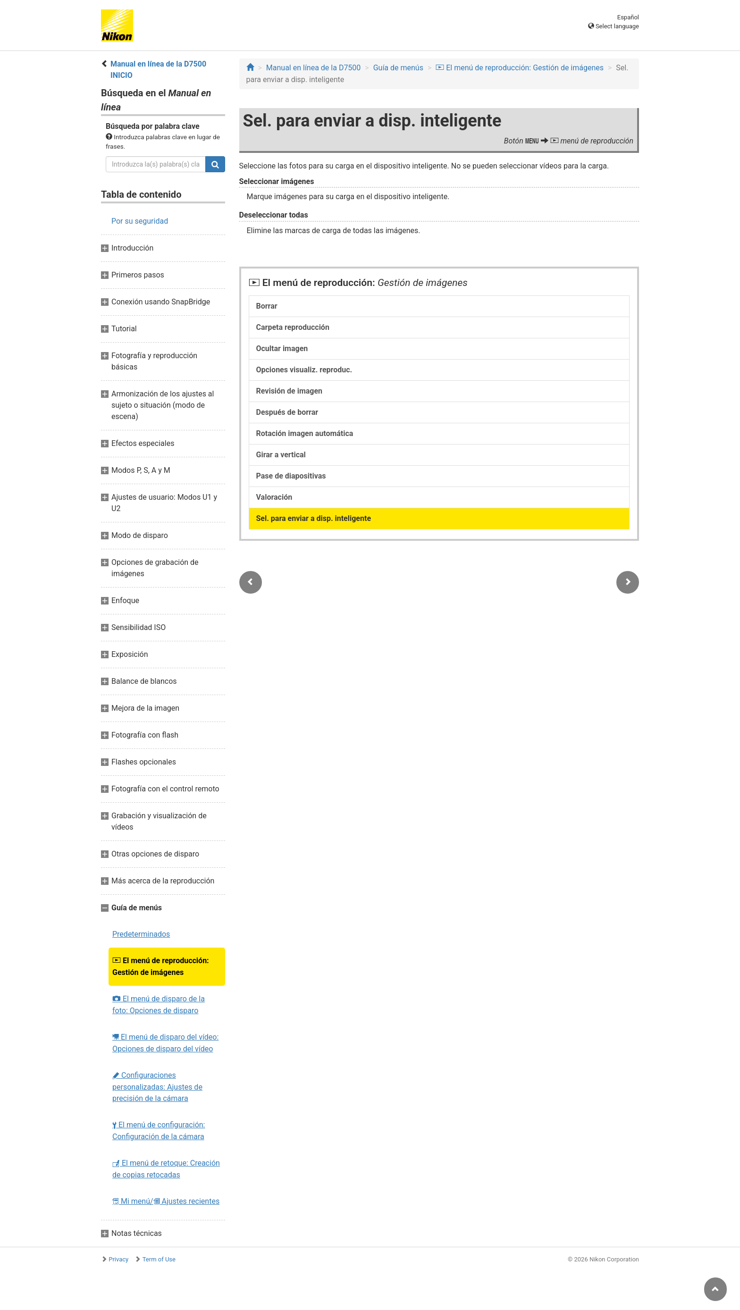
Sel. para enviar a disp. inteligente (313, 518)
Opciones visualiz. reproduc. (304, 369)
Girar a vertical (281, 454)
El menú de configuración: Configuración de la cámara (158, 1130)
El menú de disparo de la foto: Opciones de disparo (158, 1004)
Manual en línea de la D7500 (313, 67)
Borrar (267, 306)
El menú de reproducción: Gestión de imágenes (160, 966)
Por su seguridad (139, 221)
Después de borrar (287, 412)
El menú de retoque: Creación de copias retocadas (166, 1169)
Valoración (274, 497)
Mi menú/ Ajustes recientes (165, 1201)
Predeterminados (141, 934)
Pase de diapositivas (291, 475)
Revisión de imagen (289, 390)
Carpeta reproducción (292, 327)
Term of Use (159, 1259)
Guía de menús (398, 67)
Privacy (118, 1259)
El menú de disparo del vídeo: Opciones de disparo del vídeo (165, 1043)
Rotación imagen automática (304, 433)
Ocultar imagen (282, 348)
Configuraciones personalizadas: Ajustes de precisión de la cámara (157, 1087)
